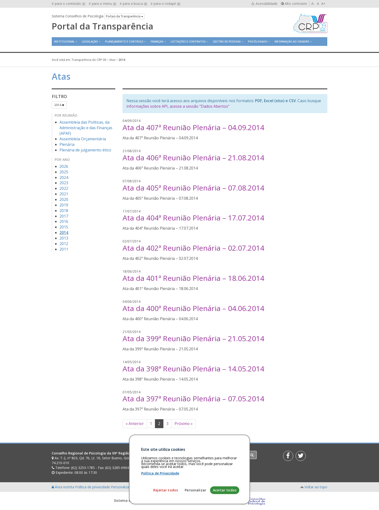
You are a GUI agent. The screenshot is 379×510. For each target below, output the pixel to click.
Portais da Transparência (124, 16)
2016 (63, 221)
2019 (63, 205)
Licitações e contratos (188, 41)
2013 (63, 238)
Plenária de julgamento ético (85, 150)
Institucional (64, 41)
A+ (323, 3)
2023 (63, 182)
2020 (63, 199)
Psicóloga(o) (257, 41)
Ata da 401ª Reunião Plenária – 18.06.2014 (193, 278)
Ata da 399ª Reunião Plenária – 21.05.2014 (193, 338)
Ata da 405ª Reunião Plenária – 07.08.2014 (193, 188)
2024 (63, 177)
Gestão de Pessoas (227, 41)
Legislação (90, 41)
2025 (63, 172)
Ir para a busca (133, 3)
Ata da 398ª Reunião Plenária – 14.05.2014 (193, 369)
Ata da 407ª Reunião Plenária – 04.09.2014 (193, 127)
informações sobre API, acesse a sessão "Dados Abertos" (177, 106)
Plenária (66, 144)
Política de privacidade (93, 487)
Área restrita (63, 487)
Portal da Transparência (102, 26)
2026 (63, 166)
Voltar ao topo (316, 487)
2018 (63, 210)
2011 (63, 249)
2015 (63, 227)
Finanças (157, 41)
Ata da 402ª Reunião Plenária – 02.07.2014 (193, 248)
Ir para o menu (102, 3)
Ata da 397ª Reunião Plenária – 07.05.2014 (193, 399)
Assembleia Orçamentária (82, 139)
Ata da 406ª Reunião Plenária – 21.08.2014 (193, 158)
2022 (63, 188)
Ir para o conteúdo (68, 3)
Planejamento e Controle (124, 41)
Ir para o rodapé (165, 3)
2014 (59, 105)
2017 (63, 216)
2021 (63, 194)
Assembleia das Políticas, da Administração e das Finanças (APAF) (85, 128)
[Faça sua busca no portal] (209, 455)
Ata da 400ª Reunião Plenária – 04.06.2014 (193, 308)
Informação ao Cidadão (292, 41)
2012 (63, 243)
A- (313, 3)
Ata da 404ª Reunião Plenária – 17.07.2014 (193, 218)
